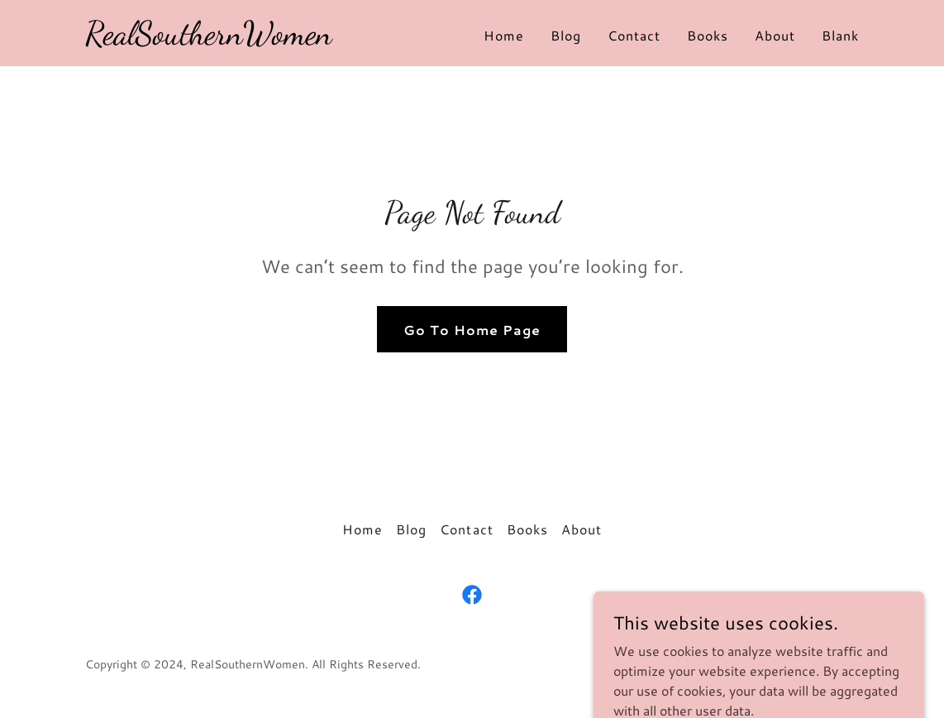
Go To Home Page (472, 329)
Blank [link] (840, 35)
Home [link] (504, 35)
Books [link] (707, 35)
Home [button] (362, 528)
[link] (208, 38)
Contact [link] (634, 35)
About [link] (775, 35)
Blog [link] (566, 35)
